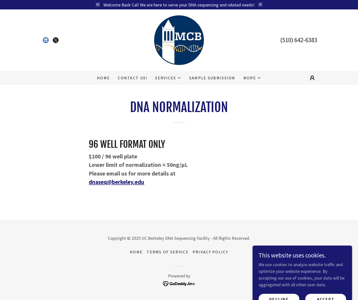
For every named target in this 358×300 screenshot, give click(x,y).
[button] (168, 78)
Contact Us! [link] (132, 77)
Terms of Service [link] (168, 251)
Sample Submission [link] (212, 77)
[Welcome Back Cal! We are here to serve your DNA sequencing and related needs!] (179, 4)
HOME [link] (103, 77)
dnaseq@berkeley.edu (116, 181)
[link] (46, 40)
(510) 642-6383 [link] (298, 40)
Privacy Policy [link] (210, 251)
